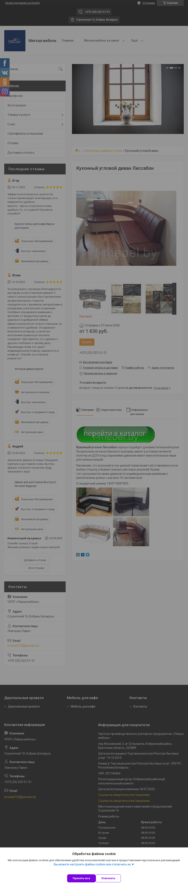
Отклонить (108, 878)
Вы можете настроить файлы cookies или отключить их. (92, 864)
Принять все (81, 878)
